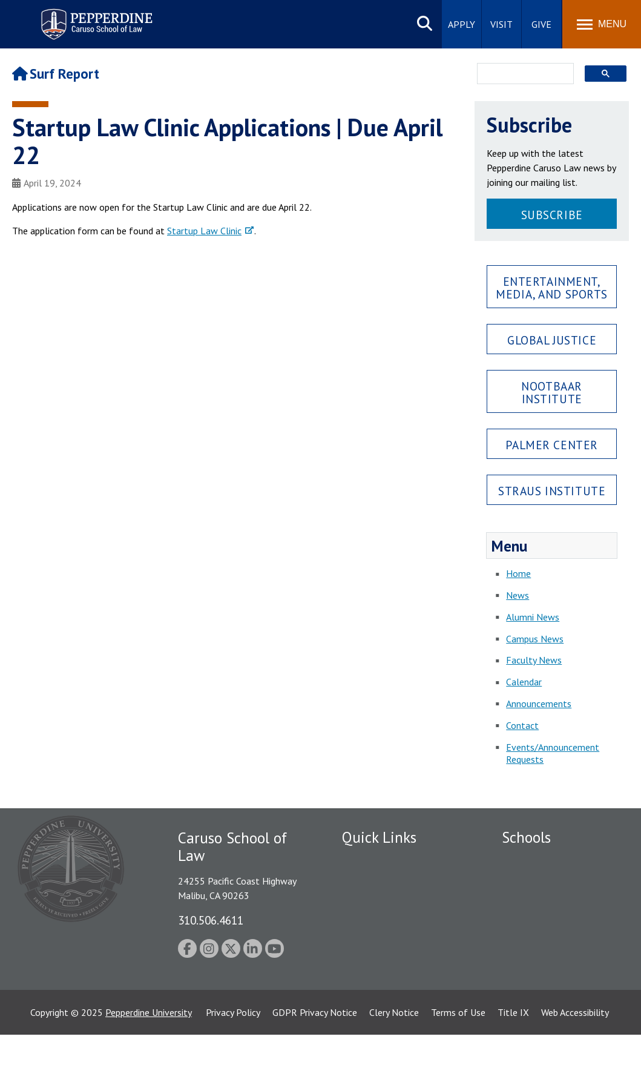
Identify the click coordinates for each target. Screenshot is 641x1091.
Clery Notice (394, 1069)
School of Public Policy (548, 983)
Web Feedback (370, 1020)
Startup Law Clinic (204, 231)
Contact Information (384, 944)
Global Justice (551, 340)
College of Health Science (555, 1003)
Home (518, 573)
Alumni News (532, 617)
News (517, 595)
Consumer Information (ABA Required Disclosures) (398, 972)
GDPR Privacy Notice (314, 1069)
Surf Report (55, 73)
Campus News (535, 639)
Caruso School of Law (547, 881)
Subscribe (552, 214)
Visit (501, 24)
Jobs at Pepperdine (380, 923)
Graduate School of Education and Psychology (555, 942)
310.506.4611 (210, 920)
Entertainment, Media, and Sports (552, 288)
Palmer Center (551, 444)
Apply (461, 24)
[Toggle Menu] (601, 24)
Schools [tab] (526, 837)
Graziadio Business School (554, 903)
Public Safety (369, 860)
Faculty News (534, 660)
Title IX (513, 1069)
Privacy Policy (233, 1069)
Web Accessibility (575, 1069)
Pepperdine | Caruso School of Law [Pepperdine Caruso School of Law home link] (94, 16)
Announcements (538, 703)
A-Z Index (361, 1000)
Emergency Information (390, 903)
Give (541, 24)
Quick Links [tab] (379, 837)
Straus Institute (551, 490)
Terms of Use (458, 1069)
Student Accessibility (384, 881)
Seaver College (532, 860)
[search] (521, 74)
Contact (522, 725)
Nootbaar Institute (551, 392)
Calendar (524, 682)
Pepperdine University (148, 1069)
